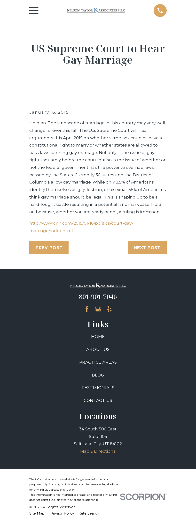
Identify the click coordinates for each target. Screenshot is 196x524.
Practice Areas (98, 362)
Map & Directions (98, 451)
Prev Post (49, 247)
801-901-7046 (98, 296)
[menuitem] (37, 513)
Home (98, 336)
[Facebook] (87, 309)
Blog (98, 375)
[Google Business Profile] (98, 309)
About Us (98, 349)
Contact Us (98, 400)
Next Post (147, 247)
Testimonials (97, 387)
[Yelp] (109, 309)
